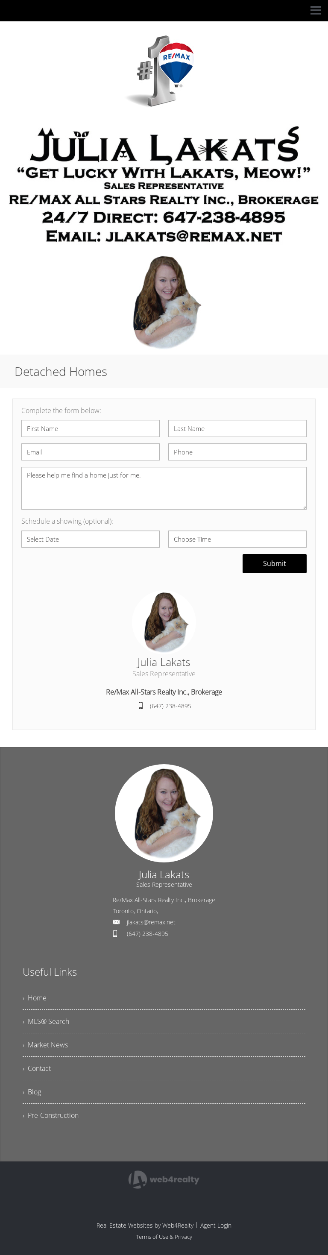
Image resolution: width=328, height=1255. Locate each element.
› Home (35, 998)
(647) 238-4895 (170, 706)
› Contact (37, 1068)
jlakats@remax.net (151, 922)
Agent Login (215, 1225)
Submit (274, 563)
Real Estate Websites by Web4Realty (145, 1225)
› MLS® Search (46, 1021)
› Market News (45, 1045)
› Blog (32, 1092)
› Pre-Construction (51, 1115)
